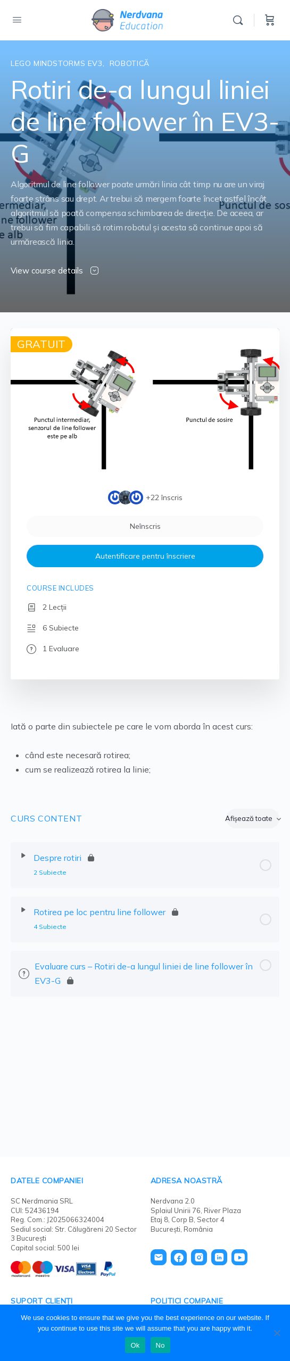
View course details (54, 270)
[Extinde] (23, 855)
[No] (276, 1332)
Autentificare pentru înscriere (145, 556)
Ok (134, 1345)
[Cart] (270, 20)
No (160, 1345)
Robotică (130, 63)
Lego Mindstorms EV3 (57, 63)
